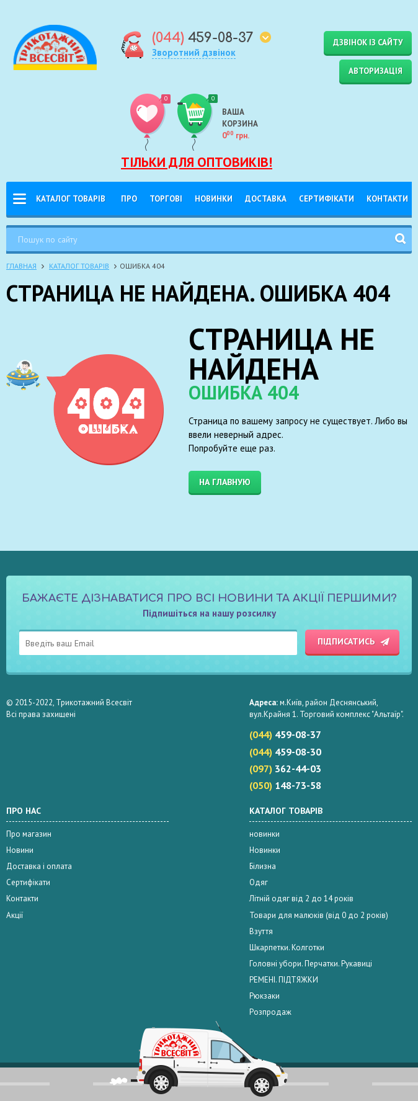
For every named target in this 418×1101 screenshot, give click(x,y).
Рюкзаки (264, 996)
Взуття (261, 931)
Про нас (129, 204)
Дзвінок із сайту (367, 42)
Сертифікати (326, 199)
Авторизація (375, 71)
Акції (14, 915)
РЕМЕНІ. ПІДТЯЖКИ (283, 979)
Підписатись (346, 641)
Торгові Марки (165, 204)
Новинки (214, 199)
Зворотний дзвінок (194, 52)
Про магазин (28, 834)
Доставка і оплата (266, 204)
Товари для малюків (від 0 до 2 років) (318, 915)
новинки (264, 834)
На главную (225, 482)
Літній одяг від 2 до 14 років (301, 898)
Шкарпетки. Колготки (286, 947)
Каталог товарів (70, 199)
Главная (21, 265)
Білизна (262, 866)
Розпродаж (270, 1012)
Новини (19, 850)
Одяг (258, 882)
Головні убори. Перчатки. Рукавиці (310, 963)
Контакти (387, 199)
